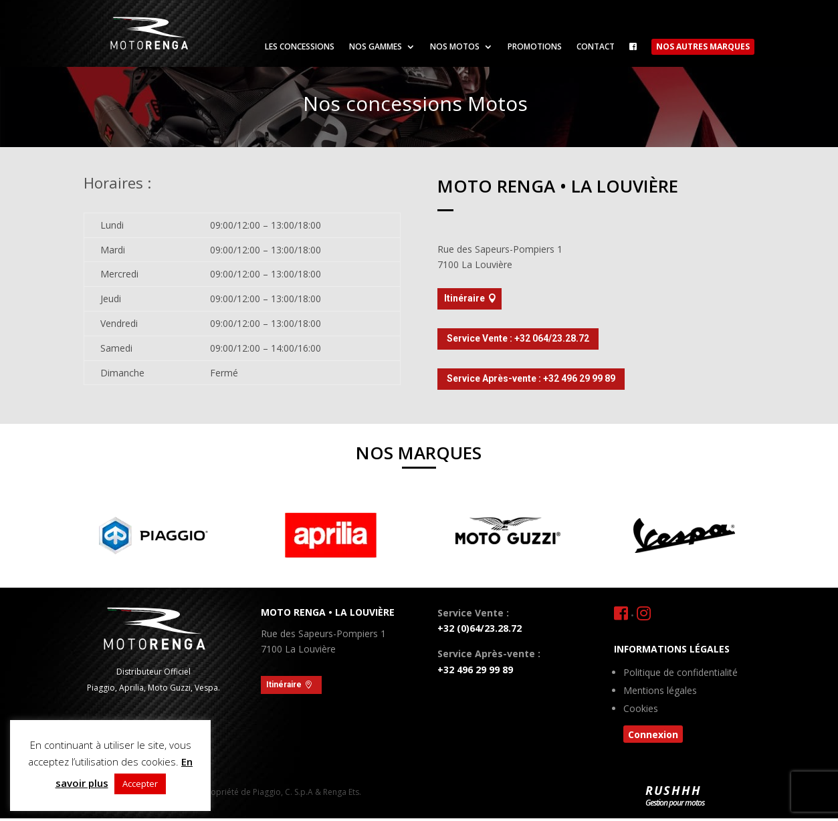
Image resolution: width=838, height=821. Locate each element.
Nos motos (455, 47)
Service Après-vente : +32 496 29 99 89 (531, 378)
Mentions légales (660, 691)
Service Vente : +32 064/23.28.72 (518, 338)
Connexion (653, 734)
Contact (596, 47)
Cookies (640, 709)
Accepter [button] (140, 784)
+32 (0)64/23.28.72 (479, 628)
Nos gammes (375, 47)
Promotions (535, 47)
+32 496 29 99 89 (475, 669)
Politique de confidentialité (680, 673)
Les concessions (299, 47)
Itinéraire (464, 298)
